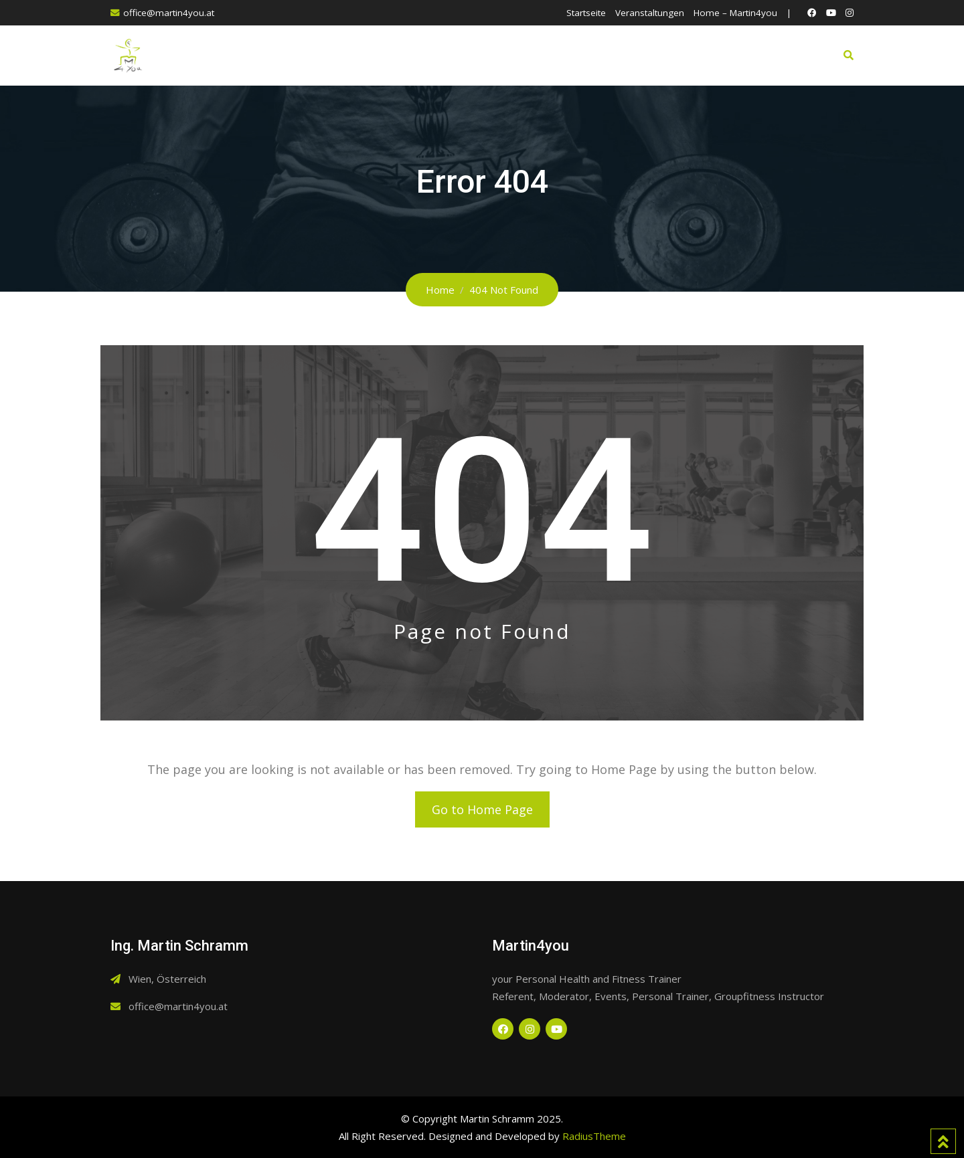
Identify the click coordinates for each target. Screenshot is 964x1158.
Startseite (586, 13)
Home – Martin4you (735, 13)
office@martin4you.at (168, 13)
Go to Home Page (482, 809)
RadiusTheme (594, 1136)
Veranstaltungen (649, 13)
